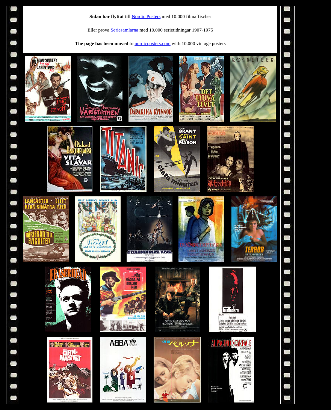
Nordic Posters (145, 16)
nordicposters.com (153, 43)
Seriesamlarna (124, 30)
